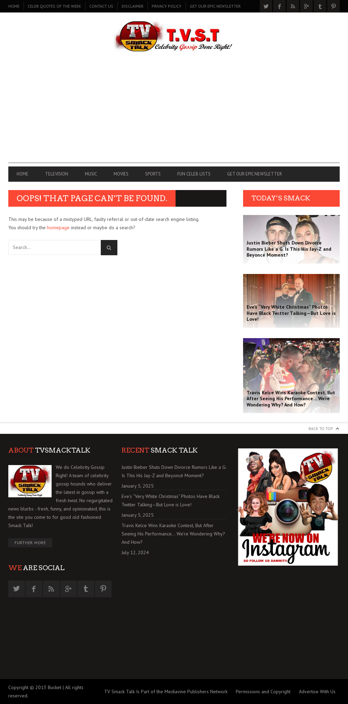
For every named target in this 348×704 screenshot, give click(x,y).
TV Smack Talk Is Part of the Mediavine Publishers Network (165, 691)
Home (13, 6)
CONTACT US (101, 6)
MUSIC (91, 174)
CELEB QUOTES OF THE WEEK (54, 6)
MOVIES (121, 174)
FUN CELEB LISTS (194, 174)
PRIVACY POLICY (166, 6)
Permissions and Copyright (263, 691)
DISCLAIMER (132, 6)
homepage (58, 227)
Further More (30, 542)
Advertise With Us (317, 691)
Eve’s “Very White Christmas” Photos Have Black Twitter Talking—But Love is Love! (171, 500)
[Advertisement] (174, 114)
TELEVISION (56, 174)
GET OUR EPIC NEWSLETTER (215, 6)
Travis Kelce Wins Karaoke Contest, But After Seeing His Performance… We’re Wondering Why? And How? (173, 533)
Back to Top (321, 428)
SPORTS (153, 174)
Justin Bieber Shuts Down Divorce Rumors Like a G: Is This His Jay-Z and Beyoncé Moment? (174, 471)
